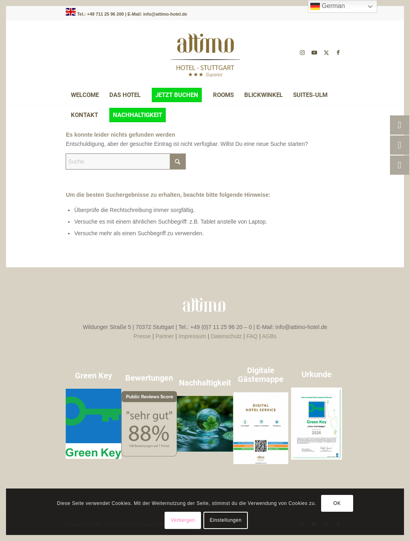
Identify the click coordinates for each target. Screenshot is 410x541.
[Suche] (126, 161)
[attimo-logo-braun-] (205, 52)
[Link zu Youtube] (314, 52)
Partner (164, 336)
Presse (142, 336)
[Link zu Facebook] (338, 52)
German (327, 6)
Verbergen (183, 520)
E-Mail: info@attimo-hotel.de (157, 14)
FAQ (252, 336)
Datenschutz (226, 336)
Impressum (192, 336)
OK (337, 503)
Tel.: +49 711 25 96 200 (101, 14)
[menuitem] (85, 95)
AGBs (269, 336)
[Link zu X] (326, 52)
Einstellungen (226, 520)
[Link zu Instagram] (302, 52)
